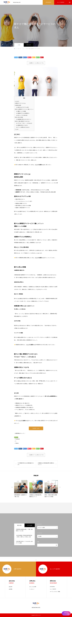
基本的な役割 (18, 105)
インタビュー (31, 589)
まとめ (16, 129)
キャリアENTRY (53, 589)
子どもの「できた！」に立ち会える (24, 123)
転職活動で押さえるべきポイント (23, 119)
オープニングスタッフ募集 (55, 591)
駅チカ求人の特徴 (19, 117)
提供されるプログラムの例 (22, 107)
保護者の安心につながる (22, 125)
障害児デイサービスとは (20, 103)
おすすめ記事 (29, 525)
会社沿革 (10, 586)
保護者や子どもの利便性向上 (22, 113)
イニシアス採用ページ (39, 164)
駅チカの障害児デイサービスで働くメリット (24, 109)
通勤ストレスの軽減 (21, 111)
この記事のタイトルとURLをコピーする (36, 454)
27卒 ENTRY (52, 586)
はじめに (17, 101)
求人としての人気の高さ (22, 115)
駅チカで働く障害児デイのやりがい (22, 121)
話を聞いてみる (36, 428)
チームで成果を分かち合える (22, 127)
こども (19, 44)
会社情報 (10, 589)
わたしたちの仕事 (32, 586)
